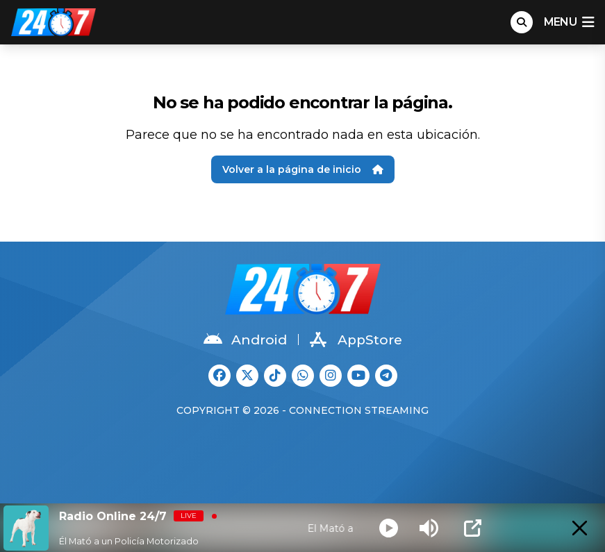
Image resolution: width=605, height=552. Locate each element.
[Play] (388, 528)
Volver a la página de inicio (302, 169)
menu (569, 22)
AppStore (356, 339)
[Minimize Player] (579, 528)
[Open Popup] (472, 528)
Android (245, 339)
